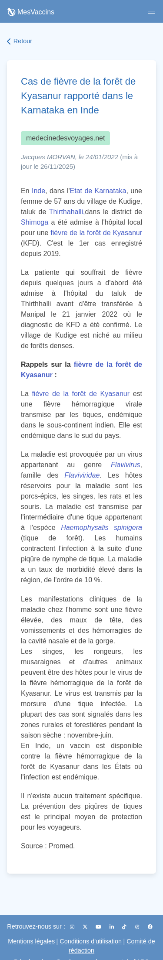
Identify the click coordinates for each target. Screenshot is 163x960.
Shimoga (34, 222)
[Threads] (138, 926)
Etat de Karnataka (98, 191)
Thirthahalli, (67, 211)
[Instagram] (73, 926)
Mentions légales (31, 941)
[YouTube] (99, 926)
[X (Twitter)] (85, 926)
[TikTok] (125, 926)
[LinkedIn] (112, 926)
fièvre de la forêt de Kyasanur (96, 232)
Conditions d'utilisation (91, 941)
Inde (38, 191)
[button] (151, 11)
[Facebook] (150, 926)
